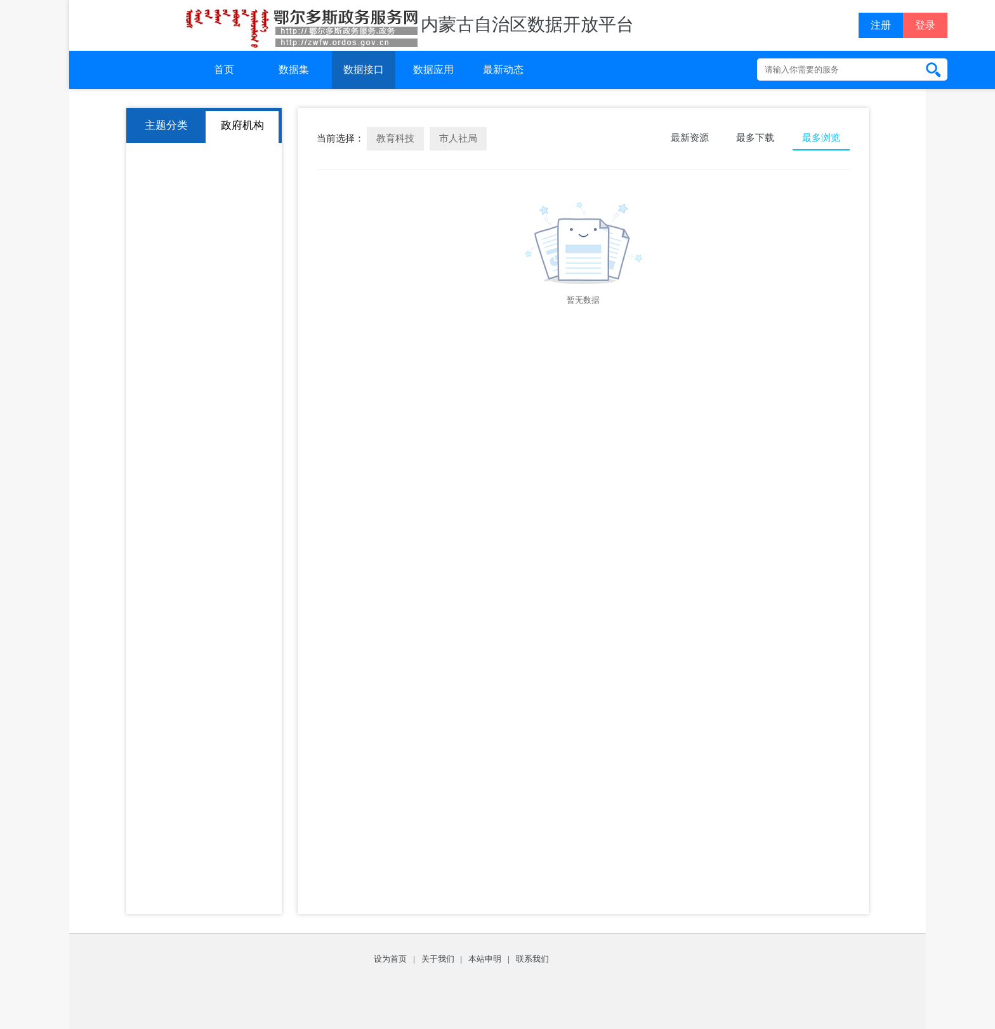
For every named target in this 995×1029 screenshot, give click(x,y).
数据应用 (433, 69)
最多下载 (755, 138)
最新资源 (690, 138)
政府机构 (242, 125)
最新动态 (503, 69)
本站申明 (484, 959)
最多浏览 (821, 138)
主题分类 (166, 125)
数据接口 (363, 69)
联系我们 (532, 959)
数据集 (294, 69)
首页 (224, 69)
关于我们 (437, 959)
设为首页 (390, 959)
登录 (925, 25)
